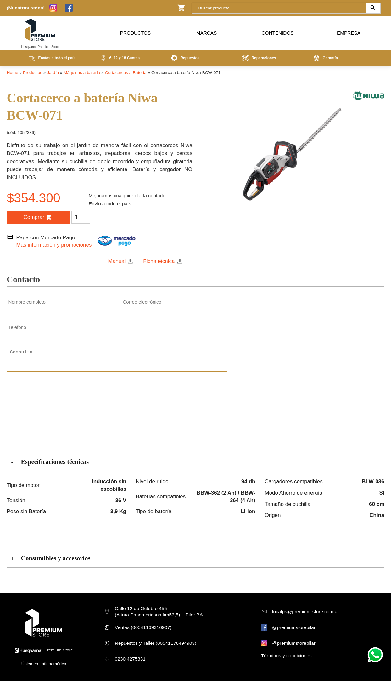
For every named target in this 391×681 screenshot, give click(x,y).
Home (12, 72)
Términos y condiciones (286, 655)
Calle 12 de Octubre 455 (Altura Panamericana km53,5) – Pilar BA (159, 611)
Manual (117, 261)
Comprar (37, 217)
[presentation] (174, 396)
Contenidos (278, 31)
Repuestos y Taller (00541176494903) (155, 643)
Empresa (348, 31)
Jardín (53, 72)
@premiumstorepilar (294, 627)
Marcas (206, 31)
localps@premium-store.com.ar (305, 611)
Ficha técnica (159, 261)
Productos (135, 31)
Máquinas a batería (82, 72)
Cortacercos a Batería (126, 72)
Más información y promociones (54, 245)
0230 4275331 (130, 658)
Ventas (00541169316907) (143, 627)
